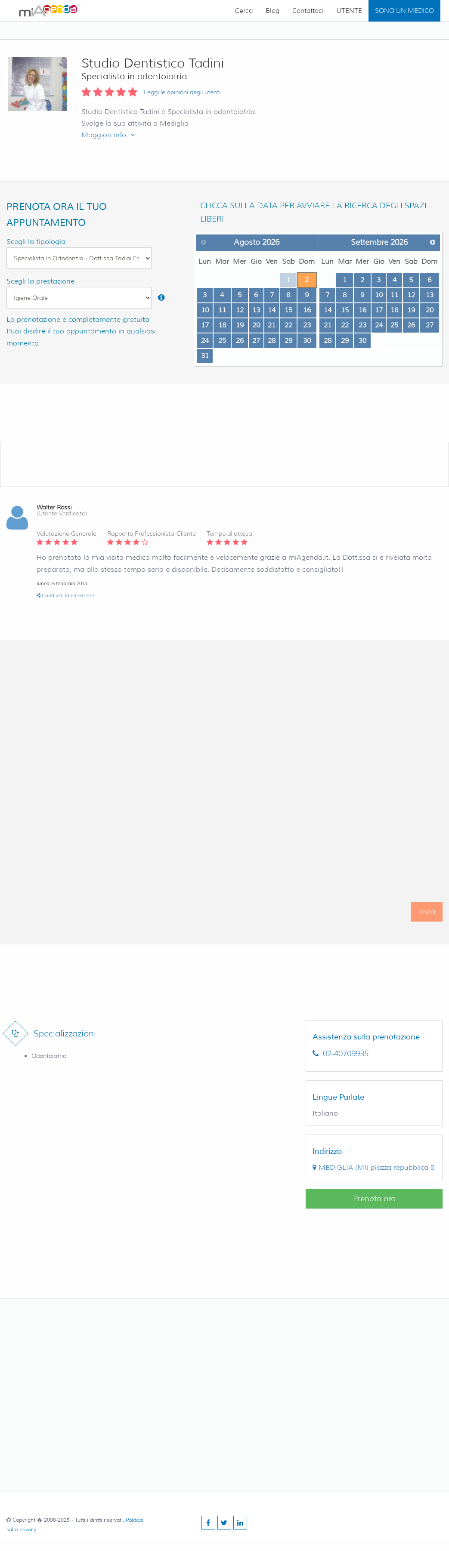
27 (256, 340)
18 (222, 325)
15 (288, 310)
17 (205, 325)
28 (272, 340)
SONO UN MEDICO (404, 11)
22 (288, 325)
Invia (426, 920)
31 (205, 356)
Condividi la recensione (66, 595)
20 (256, 325)
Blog (272, 11)
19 (240, 325)
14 (272, 310)
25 (222, 340)
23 (307, 325)
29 (288, 340)
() (373, 1167)
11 (222, 310)
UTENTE (349, 11)
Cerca (244, 11)
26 (240, 340)
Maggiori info (108, 135)
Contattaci (308, 11)
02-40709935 (340, 1053)
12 (240, 310)
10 (205, 310)
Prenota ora (374, 1198)
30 (307, 340)
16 (307, 310)
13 (256, 310)
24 (205, 340)
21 (272, 325)
